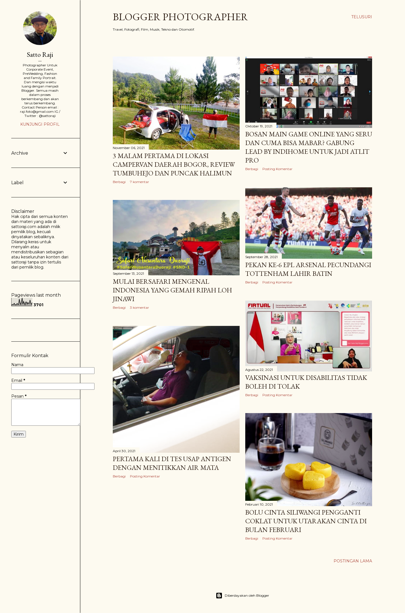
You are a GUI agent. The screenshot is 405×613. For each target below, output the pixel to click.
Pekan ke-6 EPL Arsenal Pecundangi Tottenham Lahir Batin (308, 269)
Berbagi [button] (119, 182)
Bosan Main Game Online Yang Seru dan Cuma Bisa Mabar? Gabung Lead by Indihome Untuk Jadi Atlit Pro (308, 147)
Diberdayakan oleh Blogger (242, 595)
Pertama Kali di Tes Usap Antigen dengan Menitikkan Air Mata (172, 463)
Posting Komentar (277, 169)
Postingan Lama (353, 561)
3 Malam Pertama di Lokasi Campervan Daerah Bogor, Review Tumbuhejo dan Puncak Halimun (174, 164)
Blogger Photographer (180, 16)
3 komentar (139, 307)
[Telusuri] (361, 17)
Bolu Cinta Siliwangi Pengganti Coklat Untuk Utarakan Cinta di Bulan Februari (306, 521)
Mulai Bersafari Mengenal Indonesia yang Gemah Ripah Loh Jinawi (172, 290)
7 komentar (139, 182)
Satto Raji (40, 54)
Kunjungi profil (40, 124)
